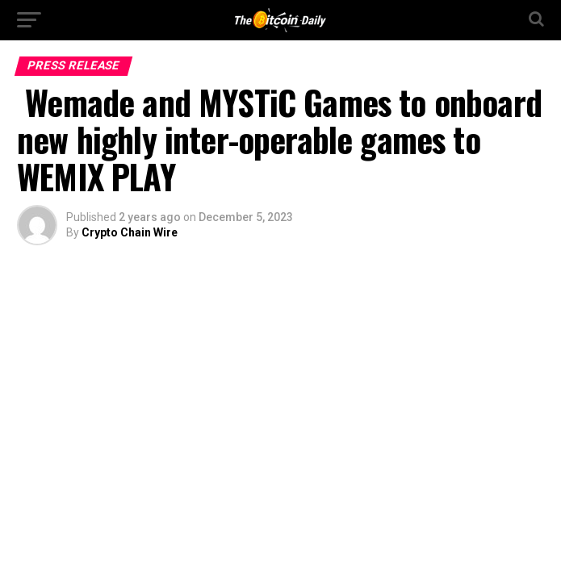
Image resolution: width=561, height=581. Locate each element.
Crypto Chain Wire (130, 232)
